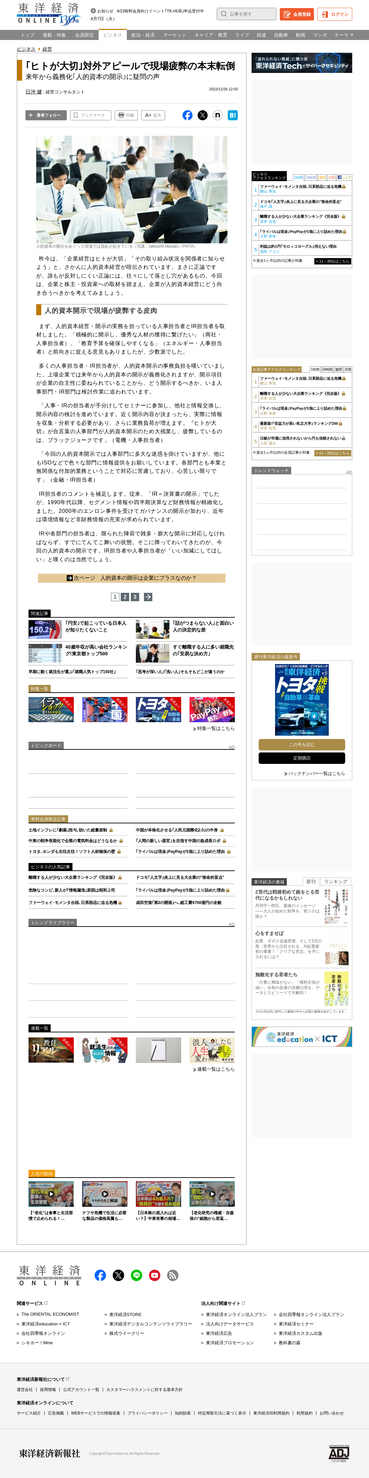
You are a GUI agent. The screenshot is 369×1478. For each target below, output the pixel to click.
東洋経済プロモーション (230, 1342)
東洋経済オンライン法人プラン (236, 1314)
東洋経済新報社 (50, 1453)
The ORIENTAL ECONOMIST (50, 1314)
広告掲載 (56, 1413)
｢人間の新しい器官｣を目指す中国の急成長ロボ (178, 840)
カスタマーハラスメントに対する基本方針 (144, 1390)
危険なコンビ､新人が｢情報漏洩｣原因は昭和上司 (72, 890)
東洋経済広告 (219, 1333)
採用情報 (48, 1390)
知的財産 (183, 1413)
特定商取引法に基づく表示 (222, 1413)
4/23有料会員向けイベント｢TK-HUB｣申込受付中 (160, 11)
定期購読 (302, 758)
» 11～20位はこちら (333, 453)
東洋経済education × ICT (45, 1323)
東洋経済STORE (125, 1314)
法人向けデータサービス (230, 1323)
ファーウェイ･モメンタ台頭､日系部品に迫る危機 (73, 902)
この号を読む (302, 744)
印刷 (130, 115)
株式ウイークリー (126, 1333)
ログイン (340, 14)
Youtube (154, 1275)
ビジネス (26, 49)
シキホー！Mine (37, 1342)
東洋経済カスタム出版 (300, 1333)
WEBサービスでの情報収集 (95, 1413)
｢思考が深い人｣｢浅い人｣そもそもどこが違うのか (180, 671)
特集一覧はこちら (216, 728)
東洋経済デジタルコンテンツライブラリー (150, 1323)
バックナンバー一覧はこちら (316, 773)
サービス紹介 (29, 1413)
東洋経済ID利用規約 (271, 1413)
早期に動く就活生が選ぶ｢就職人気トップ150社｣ (72, 671)
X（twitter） (118, 1275)
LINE (136, 1275)
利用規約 (305, 1413)
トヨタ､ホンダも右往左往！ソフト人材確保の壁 (72, 851)
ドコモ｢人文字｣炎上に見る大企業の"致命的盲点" (180, 877)
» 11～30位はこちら (333, 261)
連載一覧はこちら (216, 1069)
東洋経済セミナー (296, 1323)
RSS (172, 1275)
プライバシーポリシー (147, 1413)
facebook (100, 1275)
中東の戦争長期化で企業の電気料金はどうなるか (73, 840)
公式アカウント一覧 (81, 1390)
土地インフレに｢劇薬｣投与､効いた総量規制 (68, 830)
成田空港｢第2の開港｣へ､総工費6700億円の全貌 (178, 902)
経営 (47, 49)
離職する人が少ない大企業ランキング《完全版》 (73, 877)
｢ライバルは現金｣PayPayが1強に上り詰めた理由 (180, 851)
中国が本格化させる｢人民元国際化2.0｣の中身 (177, 830)
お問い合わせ (332, 1413)
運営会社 (25, 1390)
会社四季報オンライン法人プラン (311, 1314)
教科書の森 (290, 1342)
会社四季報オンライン (43, 1333)
